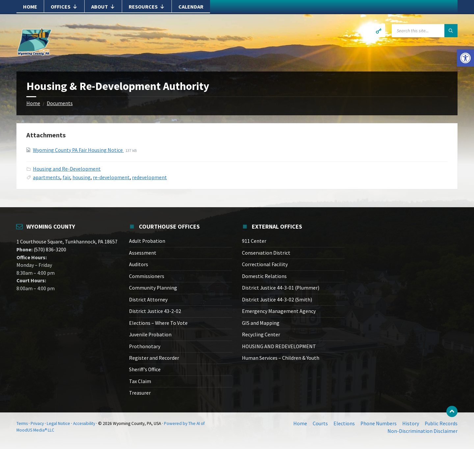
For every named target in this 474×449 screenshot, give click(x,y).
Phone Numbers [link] (378, 423)
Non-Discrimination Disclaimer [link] (422, 431)
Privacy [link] (37, 423)
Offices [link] (64, 6)
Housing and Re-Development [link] (67, 169)
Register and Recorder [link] (154, 358)
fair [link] (66, 177)
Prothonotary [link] (144, 346)
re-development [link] (111, 177)
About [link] (103, 6)
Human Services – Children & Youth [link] (280, 358)
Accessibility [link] (84, 423)
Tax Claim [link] (140, 381)
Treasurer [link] (140, 393)
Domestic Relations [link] (264, 276)
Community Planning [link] (153, 288)
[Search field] (425, 30)
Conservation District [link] (266, 253)
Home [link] (30, 6)
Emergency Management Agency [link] (279, 311)
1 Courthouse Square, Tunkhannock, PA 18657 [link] (67, 242)
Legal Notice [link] (58, 423)
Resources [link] (147, 6)
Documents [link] (60, 103)
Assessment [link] (142, 253)
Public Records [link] (441, 423)
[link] (465, 58)
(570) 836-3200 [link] (49, 249)
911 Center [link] (254, 241)
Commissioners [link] (146, 276)
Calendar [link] (190, 6)
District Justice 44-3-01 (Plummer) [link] (280, 288)
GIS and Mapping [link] (260, 323)
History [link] (410, 423)
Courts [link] (320, 423)
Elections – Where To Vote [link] (158, 323)
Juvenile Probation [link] (150, 334)
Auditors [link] (138, 264)
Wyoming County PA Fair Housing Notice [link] (78, 150)
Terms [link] (22, 423)
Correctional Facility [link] (265, 264)
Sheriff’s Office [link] (145, 369)
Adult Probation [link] (147, 241)
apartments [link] (46, 177)
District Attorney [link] (148, 299)
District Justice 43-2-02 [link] (155, 311)
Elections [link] (344, 423)
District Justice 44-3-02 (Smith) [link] (277, 299)
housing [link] (81, 177)
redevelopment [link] (149, 177)
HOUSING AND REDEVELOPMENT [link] (279, 346)
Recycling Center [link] (261, 334)
